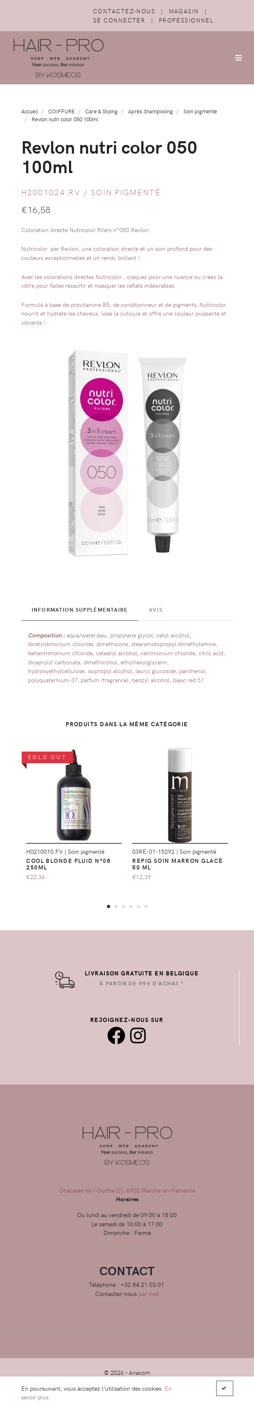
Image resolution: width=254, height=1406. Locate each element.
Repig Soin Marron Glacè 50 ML (177, 863)
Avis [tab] (156, 609)
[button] (108, 906)
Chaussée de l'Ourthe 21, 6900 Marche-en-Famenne (127, 1190)
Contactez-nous (124, 11)
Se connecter (119, 20)
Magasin (184, 11)
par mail (148, 1293)
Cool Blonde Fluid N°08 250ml (68, 863)
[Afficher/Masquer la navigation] (238, 57)
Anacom (139, 1372)
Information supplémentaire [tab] (80, 609)
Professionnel (186, 20)
